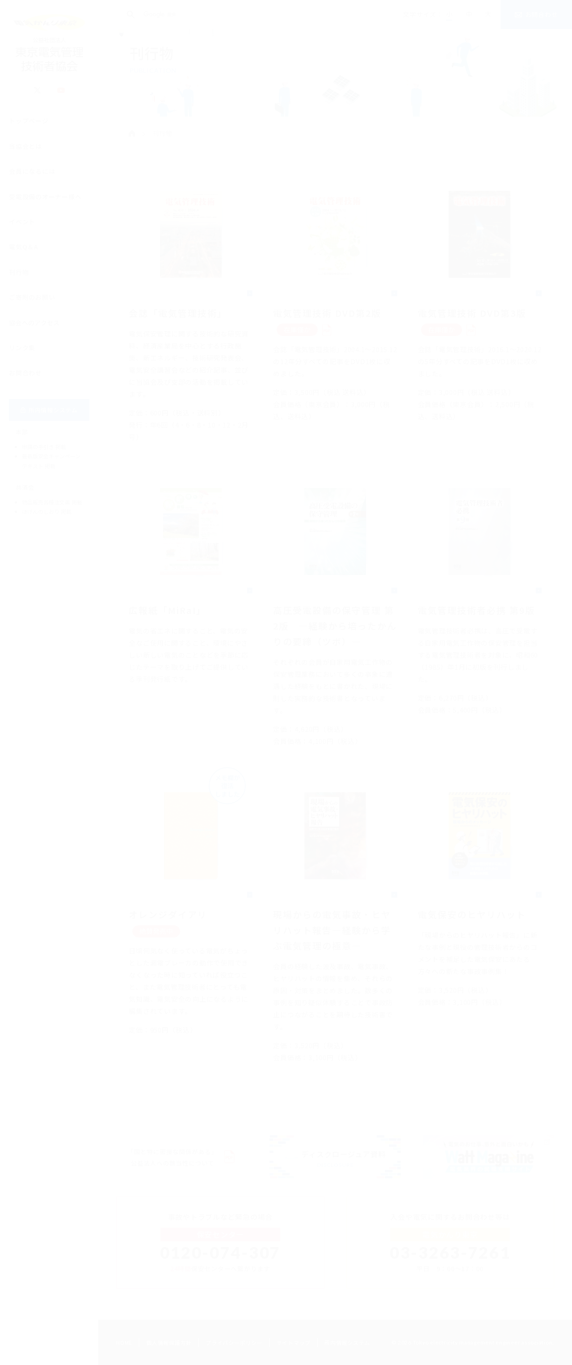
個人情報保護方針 (169, 1342)
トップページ (29, 125)
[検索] (249, 14)
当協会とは (25, 151)
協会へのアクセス (34, 327)
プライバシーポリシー (234, 1342)
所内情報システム (347, 1342)
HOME (124, 1342)
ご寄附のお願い (32, 302)
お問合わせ (25, 377)
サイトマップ (294, 1342)
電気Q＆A (23, 251)
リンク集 (22, 352)
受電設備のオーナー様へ (45, 201)
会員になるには (32, 176)
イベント (22, 226)
